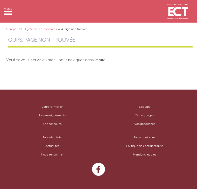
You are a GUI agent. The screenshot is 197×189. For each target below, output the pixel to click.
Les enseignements (52, 115)
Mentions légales (144, 154)
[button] (8, 11)
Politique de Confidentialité (144, 146)
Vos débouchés (144, 124)
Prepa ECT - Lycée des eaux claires (32, 29)
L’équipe (144, 107)
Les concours (52, 124)
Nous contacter (144, 137)
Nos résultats (52, 137)
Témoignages (144, 115)
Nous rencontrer (52, 154)
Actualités (52, 146)
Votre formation (52, 107)
